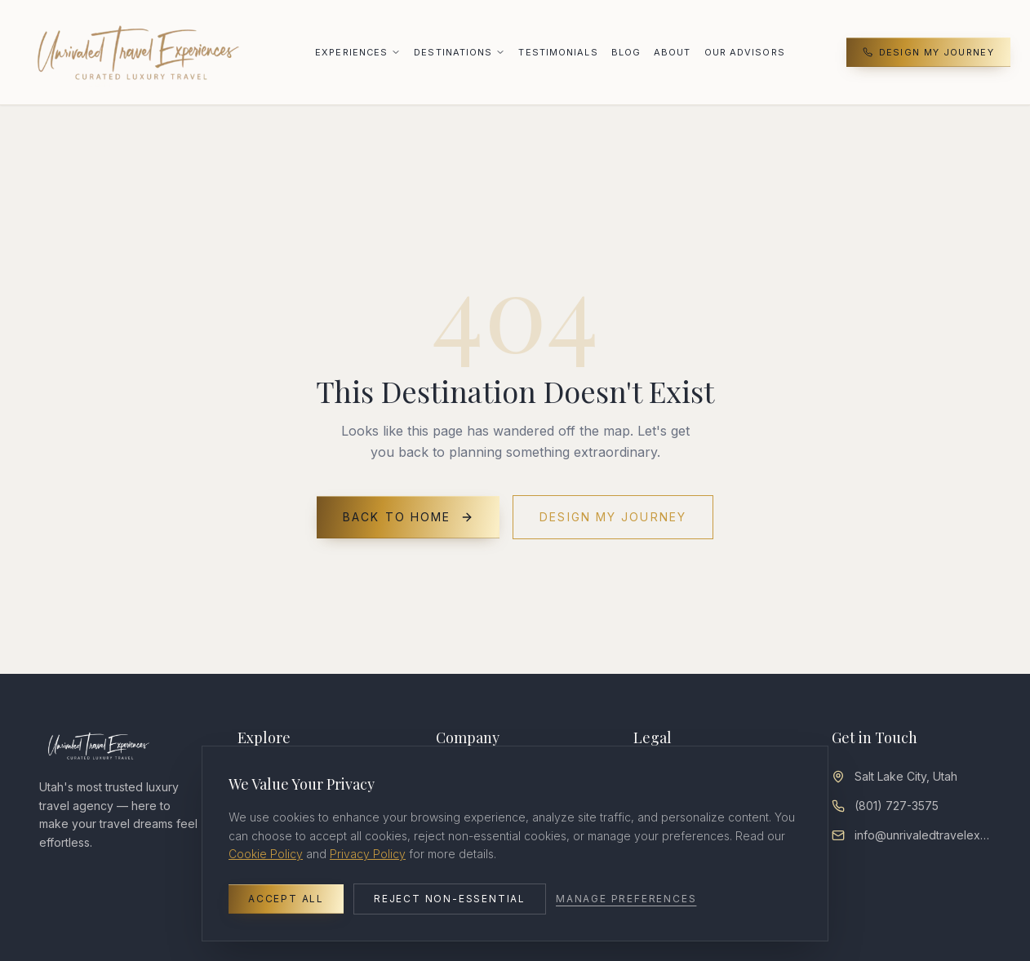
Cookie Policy (266, 854)
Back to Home (408, 517)
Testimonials (557, 52)
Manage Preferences (626, 898)
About (672, 52)
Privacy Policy (368, 854)
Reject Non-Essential (450, 898)
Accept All (286, 898)
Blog (626, 52)
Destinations (453, 52)
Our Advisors (744, 52)
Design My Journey (928, 52)
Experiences (351, 52)
